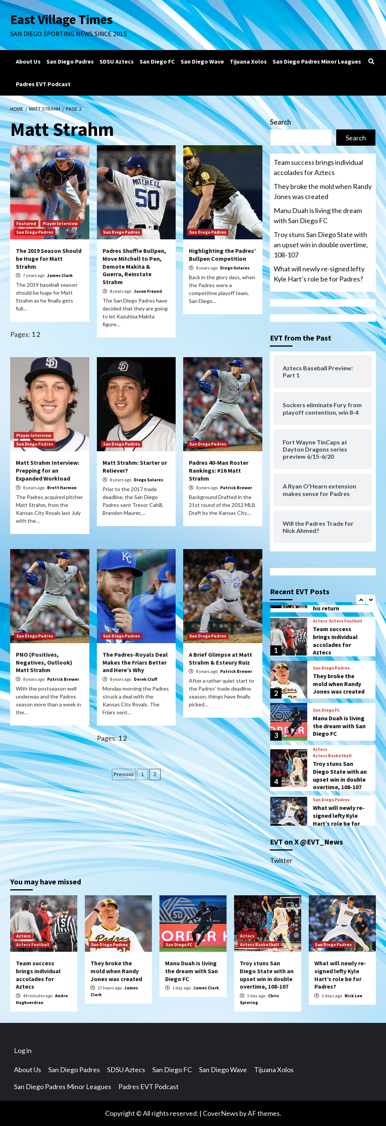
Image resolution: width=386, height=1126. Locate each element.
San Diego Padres (70, 61)
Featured (26, 223)
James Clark (60, 275)
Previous (124, 774)
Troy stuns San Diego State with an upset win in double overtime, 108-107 (321, 244)
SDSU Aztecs (117, 61)
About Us (28, 61)
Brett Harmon (62, 487)
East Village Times (61, 19)
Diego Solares (235, 268)
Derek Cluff (145, 679)
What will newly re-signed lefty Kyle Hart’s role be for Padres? (319, 274)
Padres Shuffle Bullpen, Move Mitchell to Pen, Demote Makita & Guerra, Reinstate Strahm (134, 266)
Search (280, 122)
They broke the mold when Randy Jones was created (323, 191)
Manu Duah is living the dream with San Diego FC (318, 215)
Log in (23, 1050)
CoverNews (220, 1113)
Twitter (281, 860)
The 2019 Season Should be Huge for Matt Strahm (48, 258)
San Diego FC (157, 61)
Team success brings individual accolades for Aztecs (318, 167)
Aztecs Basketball (332, 755)
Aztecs (320, 621)
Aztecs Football (345, 621)
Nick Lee (353, 995)
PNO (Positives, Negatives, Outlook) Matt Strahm (44, 662)
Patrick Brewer (236, 487)
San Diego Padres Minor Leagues (317, 61)
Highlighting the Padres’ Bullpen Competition (222, 254)
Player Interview (60, 223)
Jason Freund (148, 291)
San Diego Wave (202, 61)
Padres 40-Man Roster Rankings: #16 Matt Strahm (218, 470)
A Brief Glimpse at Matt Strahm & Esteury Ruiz (220, 658)
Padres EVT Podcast (43, 84)
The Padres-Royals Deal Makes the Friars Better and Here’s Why (135, 662)
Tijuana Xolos (248, 61)
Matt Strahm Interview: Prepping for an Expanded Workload (47, 470)
